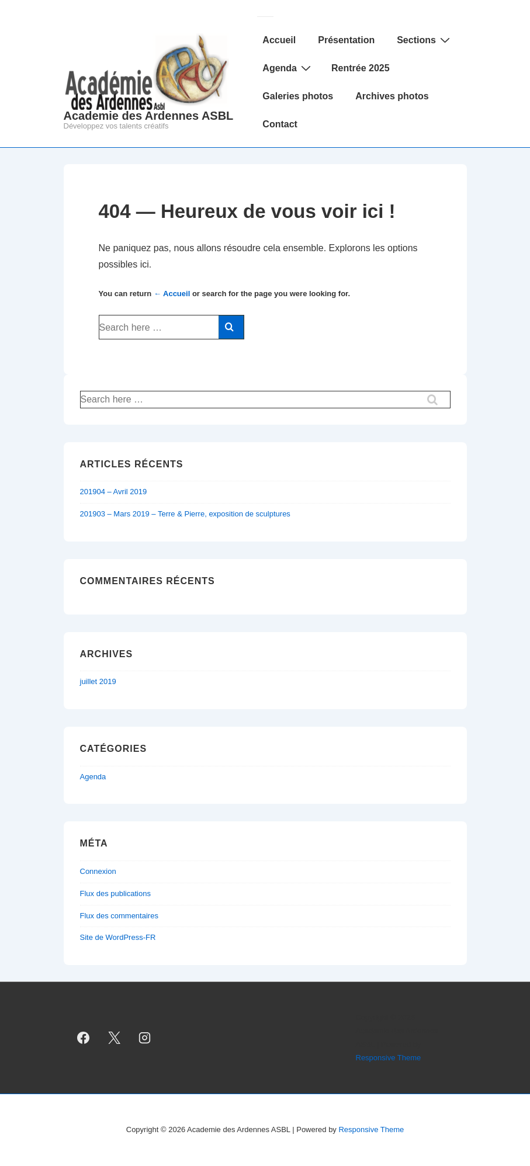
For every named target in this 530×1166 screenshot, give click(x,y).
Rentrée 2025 (360, 68)
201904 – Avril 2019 (113, 491)
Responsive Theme (388, 1057)
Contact (279, 124)
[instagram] (145, 1038)
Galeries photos (297, 96)
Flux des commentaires (119, 915)
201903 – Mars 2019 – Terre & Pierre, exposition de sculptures (185, 513)
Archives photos (391, 96)
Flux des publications (115, 893)
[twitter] (114, 1038)
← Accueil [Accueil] (172, 293)
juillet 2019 (98, 681)
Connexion (98, 871)
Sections (425, 40)
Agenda (288, 68)
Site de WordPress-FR (118, 937)
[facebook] (83, 1038)
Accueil (279, 40)
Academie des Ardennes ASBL (149, 115)
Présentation (346, 40)
